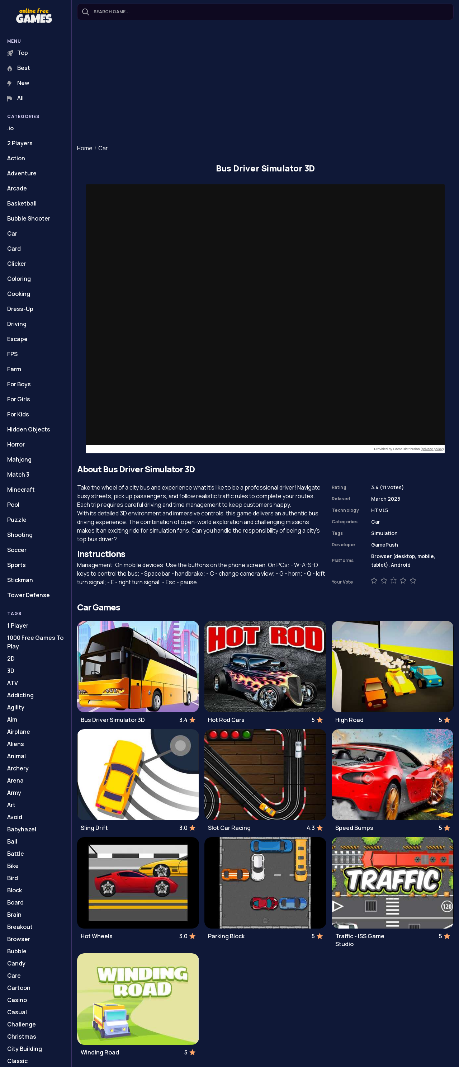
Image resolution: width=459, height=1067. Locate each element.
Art (11, 805)
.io (10, 128)
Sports (16, 565)
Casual (17, 1012)
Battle (15, 854)
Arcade (17, 188)
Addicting (20, 695)
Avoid (14, 817)
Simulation (384, 533)
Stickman (20, 580)
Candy (16, 963)
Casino (17, 1000)
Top (17, 53)
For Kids (18, 414)
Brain (14, 915)
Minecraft (21, 490)
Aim (12, 719)
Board (15, 902)
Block (14, 890)
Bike (13, 866)
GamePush (384, 544)
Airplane (18, 732)
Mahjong (19, 459)
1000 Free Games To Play (35, 642)
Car (12, 233)
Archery (18, 768)
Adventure (22, 173)
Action (16, 158)
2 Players (20, 143)
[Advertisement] (265, 83)
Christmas (21, 1036)
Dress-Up (20, 309)
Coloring (19, 279)
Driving (17, 324)
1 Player (17, 625)
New (18, 83)
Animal (16, 756)
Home (85, 148)
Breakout (20, 927)
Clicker (16, 264)
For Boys (19, 384)
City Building (24, 1049)
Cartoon (18, 988)
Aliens (15, 744)
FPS (12, 354)
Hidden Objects (28, 429)
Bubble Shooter (28, 218)
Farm (14, 369)
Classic (17, 1061)
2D (11, 658)
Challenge (21, 1024)
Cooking (18, 294)
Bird (12, 878)
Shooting (20, 535)
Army (14, 793)
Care (14, 975)
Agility (15, 707)
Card (14, 248)
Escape (17, 339)
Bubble (17, 951)
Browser (18, 939)
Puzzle (17, 520)
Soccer (17, 550)
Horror (16, 444)
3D (10, 671)
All (15, 98)
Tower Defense (28, 595)
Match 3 (18, 474)
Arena (15, 780)
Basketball (22, 203)
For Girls (18, 399)
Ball (12, 841)
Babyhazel (21, 829)
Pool (13, 505)
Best (18, 68)
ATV (12, 683)
